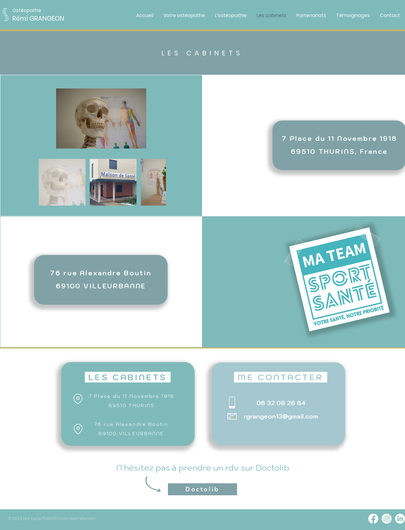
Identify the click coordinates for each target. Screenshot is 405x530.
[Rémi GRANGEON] (49, 19)
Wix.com (87, 518)
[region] (101, 280)
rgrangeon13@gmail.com (281, 416)
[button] (28, 10)
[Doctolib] (202, 489)
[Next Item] (156, 118)
